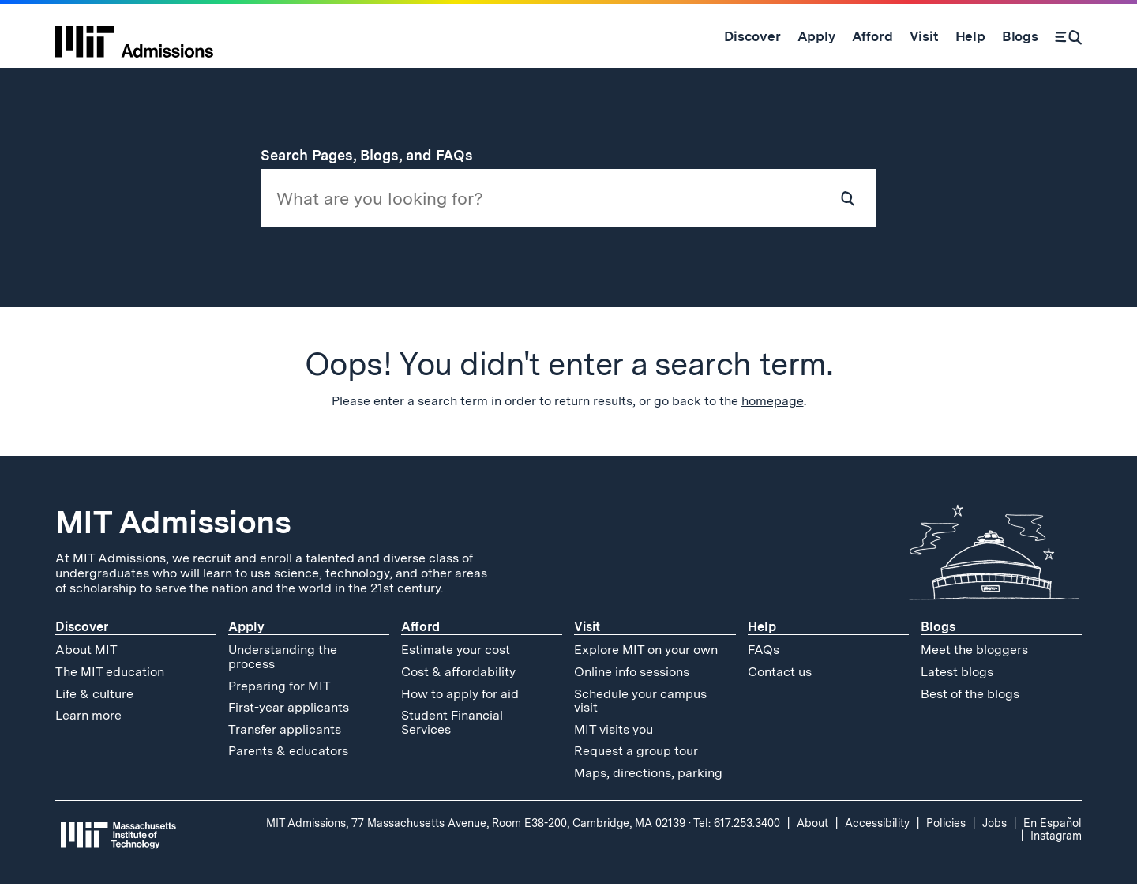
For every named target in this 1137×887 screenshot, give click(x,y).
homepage (772, 404)
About (812, 825)
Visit (587, 629)
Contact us (780, 674)
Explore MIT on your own (646, 652)
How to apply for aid (460, 696)
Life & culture (94, 696)
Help (762, 629)
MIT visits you (613, 731)
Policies (946, 825)
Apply (246, 629)
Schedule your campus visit (640, 703)
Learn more (88, 718)
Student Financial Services (452, 725)
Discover (81, 629)
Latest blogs (957, 674)
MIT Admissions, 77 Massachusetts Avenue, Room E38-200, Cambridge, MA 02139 (475, 825)
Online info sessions (631, 674)
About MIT (86, 652)
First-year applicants (288, 710)
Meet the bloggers (974, 652)
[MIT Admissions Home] (134, 36)
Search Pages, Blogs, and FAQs (376, 155)
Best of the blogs (970, 696)
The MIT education (109, 674)
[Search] (1068, 36)
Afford (420, 629)
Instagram (1056, 838)
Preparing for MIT (279, 688)
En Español (1052, 825)
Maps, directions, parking (648, 776)
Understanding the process (282, 660)
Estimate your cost (455, 652)
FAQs (763, 652)
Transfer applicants (284, 731)
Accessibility (877, 825)
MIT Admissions (173, 525)
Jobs (994, 825)
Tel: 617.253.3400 (736, 825)
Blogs (938, 629)
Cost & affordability (458, 674)
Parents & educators (288, 753)
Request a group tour (636, 753)
